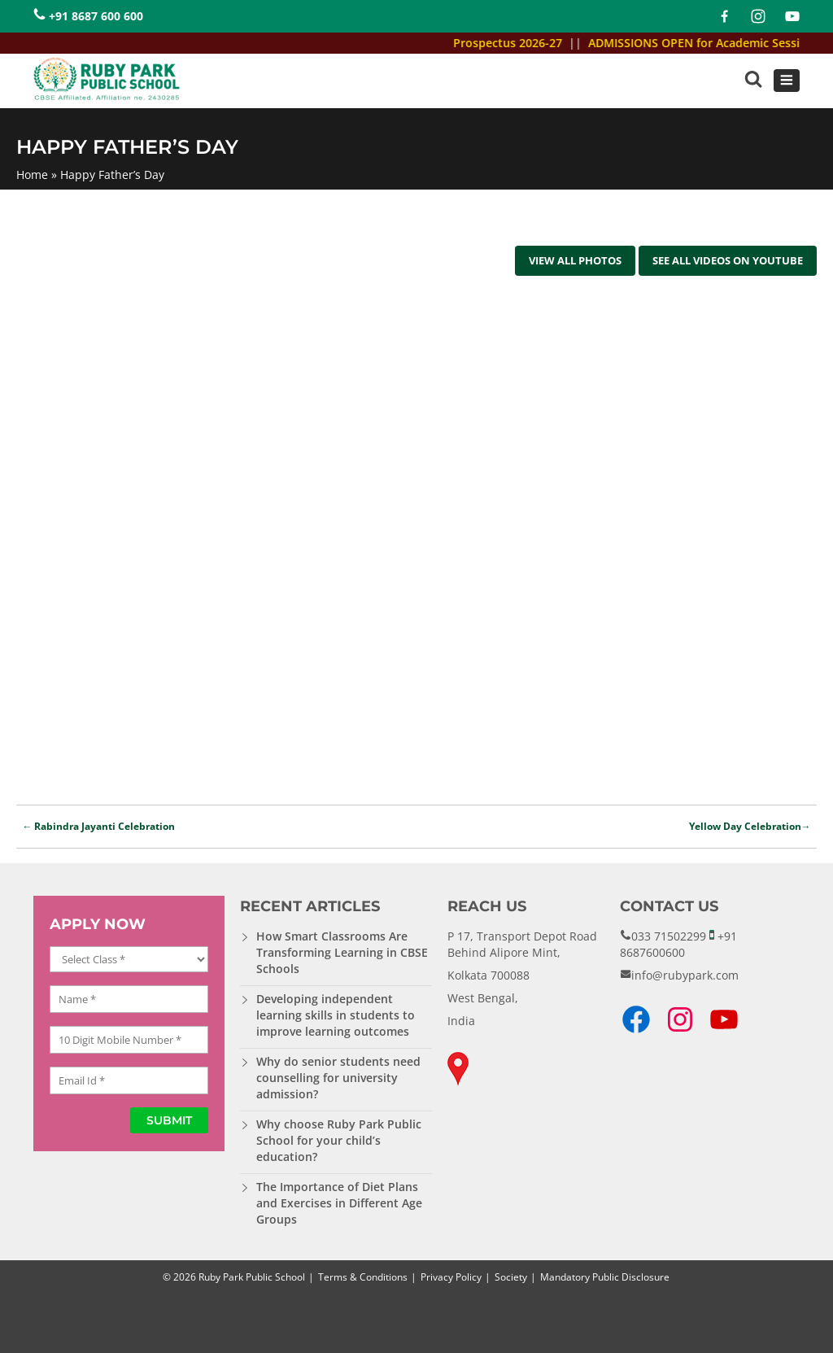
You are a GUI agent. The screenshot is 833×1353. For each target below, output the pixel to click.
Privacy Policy (451, 1277)
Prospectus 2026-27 (515, 42)
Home (32, 174)
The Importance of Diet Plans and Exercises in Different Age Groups (339, 1203)
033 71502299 (668, 936)
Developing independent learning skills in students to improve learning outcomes (335, 1015)
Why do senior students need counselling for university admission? (338, 1078)
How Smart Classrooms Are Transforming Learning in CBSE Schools (342, 952)
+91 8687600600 (678, 944)
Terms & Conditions (363, 1277)
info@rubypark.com (685, 975)
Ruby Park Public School (251, 1277)
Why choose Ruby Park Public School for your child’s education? (338, 1140)
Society (511, 1277)
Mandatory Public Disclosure (604, 1277)
